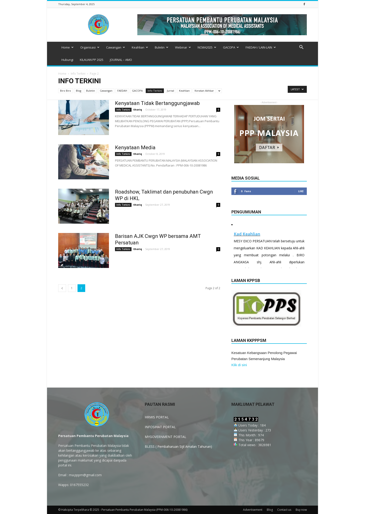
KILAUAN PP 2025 (91, 60)
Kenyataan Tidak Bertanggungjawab (157, 103)
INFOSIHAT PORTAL (160, 427)
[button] (301, 47)
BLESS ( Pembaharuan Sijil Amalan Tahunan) (178, 446)
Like (301, 191)
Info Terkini (78, 74)
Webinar (183, 47)
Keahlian (140, 47)
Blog (78, 90)
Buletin (161, 47)
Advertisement (252, 510)
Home (67, 47)
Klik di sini (239, 365)
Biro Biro (65, 90)
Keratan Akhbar (204, 90)
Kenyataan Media (135, 147)
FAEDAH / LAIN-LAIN (261, 47)
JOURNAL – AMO (121, 60)
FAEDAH (122, 90)
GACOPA (231, 47)
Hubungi (67, 60)
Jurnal (170, 90)
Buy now (301, 510)
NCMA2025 (207, 47)
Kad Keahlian (247, 234)
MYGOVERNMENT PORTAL (165, 436)
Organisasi (89, 47)
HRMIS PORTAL (157, 417)
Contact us (284, 510)
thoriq (137, 109)
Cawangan (115, 47)
